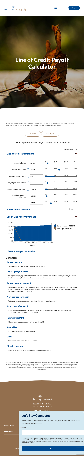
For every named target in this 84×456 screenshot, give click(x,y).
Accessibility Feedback (46, 442)
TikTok (48, 416)
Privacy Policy (35, 442)
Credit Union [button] (9, 426)
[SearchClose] (62, 8)
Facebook (35, 416)
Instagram (44, 416)
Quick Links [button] (8, 432)
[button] (42, 153)
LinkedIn (40, 416)
